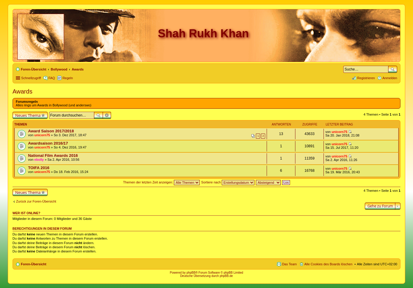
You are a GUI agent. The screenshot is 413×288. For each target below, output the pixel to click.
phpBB (190, 272)
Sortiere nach (227, 182)
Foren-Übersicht (33, 264)
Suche (392, 69)
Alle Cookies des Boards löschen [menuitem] (328, 264)
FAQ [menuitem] (51, 78)
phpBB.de (226, 276)
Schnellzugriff (31, 78)
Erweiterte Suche (107, 115)
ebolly (39, 159)
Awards (22, 91)
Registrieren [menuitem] (366, 78)
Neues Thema (28, 115)
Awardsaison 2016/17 (48, 143)
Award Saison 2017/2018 (51, 131)
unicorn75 (42, 135)
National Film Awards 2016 (53, 155)
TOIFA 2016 (38, 168)
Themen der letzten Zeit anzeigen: (161, 182)
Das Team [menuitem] (289, 264)
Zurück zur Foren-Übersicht (36, 201)
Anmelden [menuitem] (389, 78)
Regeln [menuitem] (68, 78)
